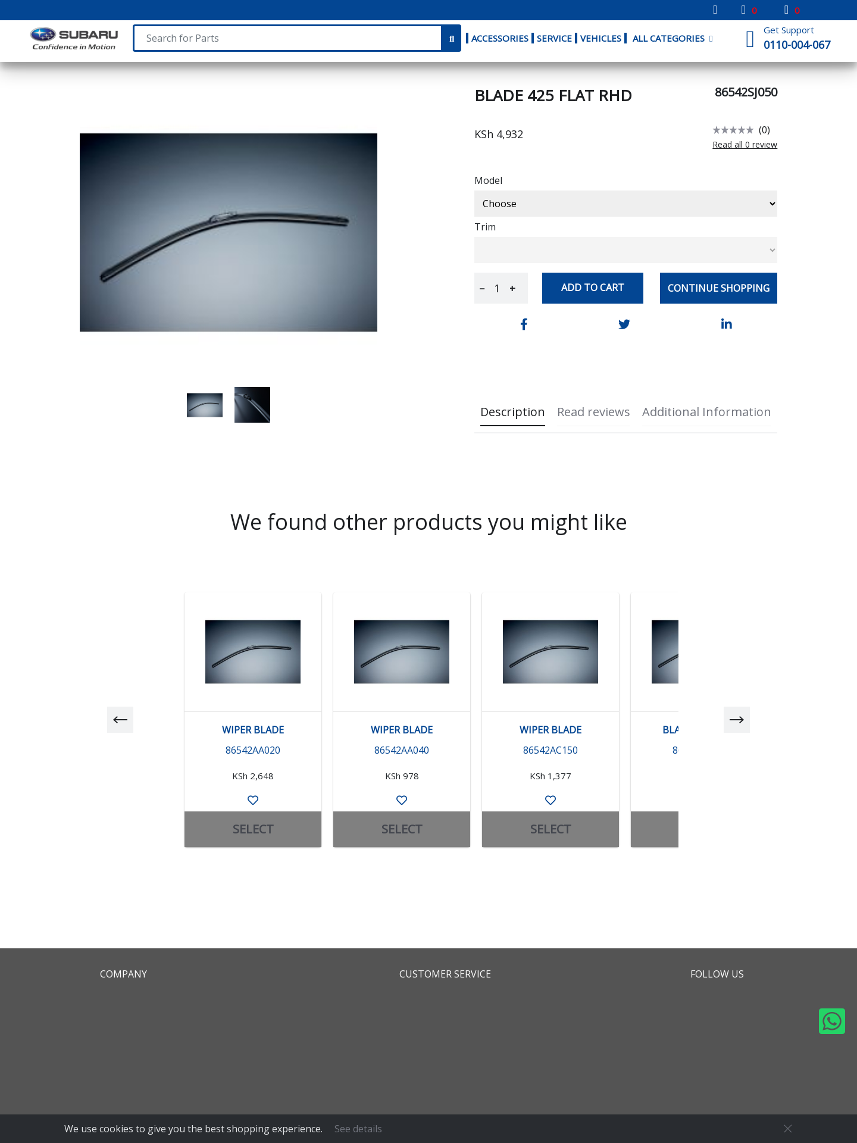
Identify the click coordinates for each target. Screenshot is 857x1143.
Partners (123, 1033)
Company (123, 973)
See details (358, 1128)
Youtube (721, 1051)
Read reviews (593, 412)
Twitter (718, 1016)
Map (112, 1016)
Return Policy (434, 1016)
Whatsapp (724, 1068)
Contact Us (429, 1051)
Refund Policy (435, 1033)
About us (124, 999)
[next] (737, 720)
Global (118, 1051)
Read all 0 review (744, 145)
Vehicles (600, 38)
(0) (764, 129)
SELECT (253, 829)
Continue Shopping (719, 288)
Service (554, 38)
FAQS (414, 999)
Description (512, 412)
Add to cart (592, 287)
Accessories (499, 38)
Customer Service (445, 973)
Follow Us (717, 973)
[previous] (120, 720)
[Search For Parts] (288, 38)
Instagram (724, 1033)
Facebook (722, 999)
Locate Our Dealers (150, 1068)
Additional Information (706, 412)
